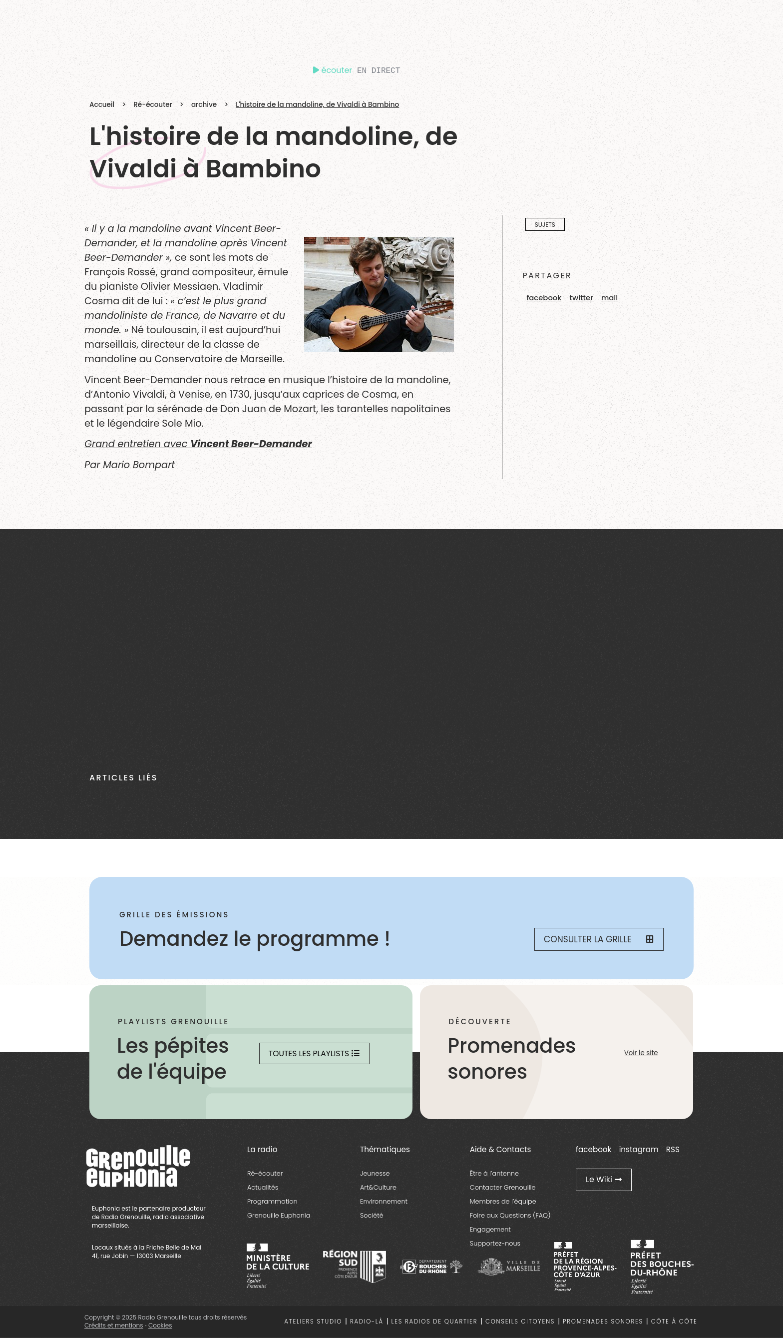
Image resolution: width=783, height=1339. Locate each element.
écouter (332, 70)
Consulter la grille (596, 939)
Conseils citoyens (520, 1323)
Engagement (490, 1230)
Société (372, 1216)
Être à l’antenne (494, 1174)
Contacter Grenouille (503, 1188)
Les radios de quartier (435, 1323)
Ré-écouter (152, 104)
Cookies (160, 1326)
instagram (639, 1150)
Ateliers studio (313, 1323)
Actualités (262, 1188)
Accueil (101, 104)
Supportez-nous (495, 1244)
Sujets (545, 224)
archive (204, 104)
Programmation (272, 1202)
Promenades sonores (603, 1323)
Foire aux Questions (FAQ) (510, 1216)
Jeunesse (375, 1174)
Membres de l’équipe (503, 1202)
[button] (543, 298)
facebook (593, 1150)
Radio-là (367, 1323)
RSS (673, 1150)
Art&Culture (378, 1188)
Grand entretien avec (198, 444)
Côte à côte (674, 1323)
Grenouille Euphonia (278, 1216)
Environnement (383, 1202)
